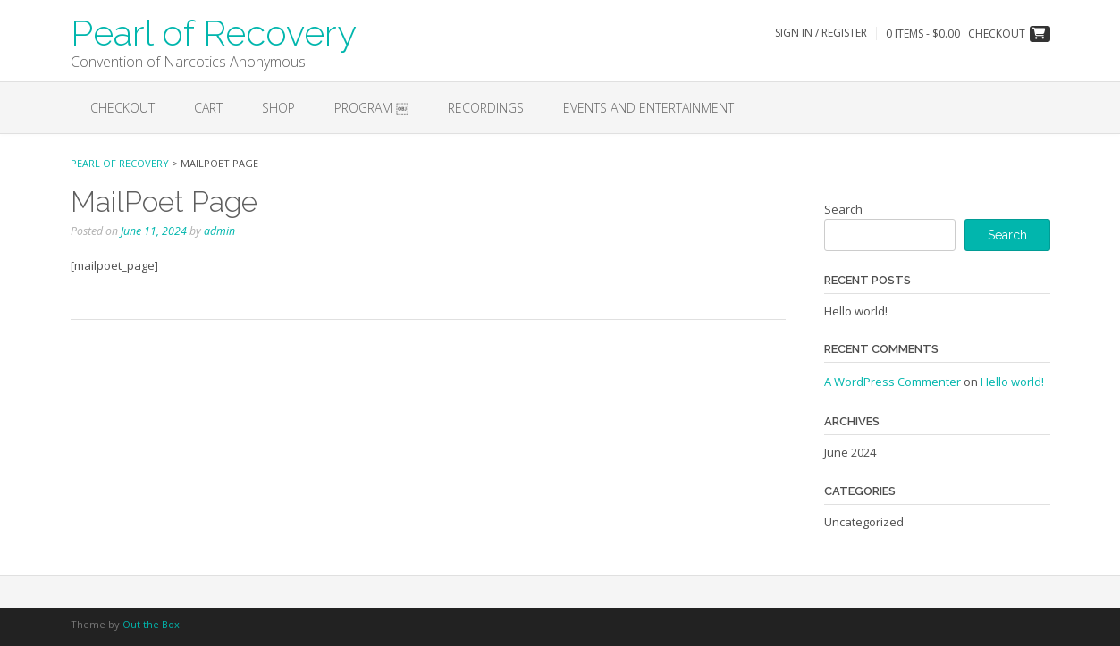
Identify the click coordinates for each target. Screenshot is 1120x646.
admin (219, 231)
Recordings (486, 107)
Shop (278, 107)
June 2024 (850, 452)
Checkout (122, 107)
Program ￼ (371, 107)
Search (843, 209)
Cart (208, 107)
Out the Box (151, 624)
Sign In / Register (821, 32)
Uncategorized (864, 522)
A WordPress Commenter (892, 381)
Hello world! (856, 311)
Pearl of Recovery (214, 31)
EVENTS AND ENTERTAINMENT (648, 107)
